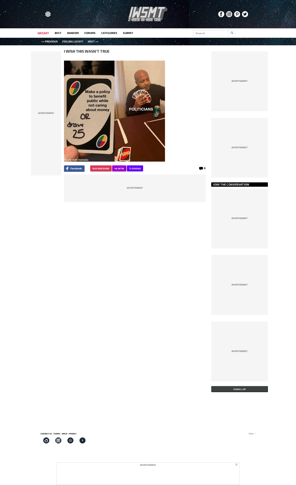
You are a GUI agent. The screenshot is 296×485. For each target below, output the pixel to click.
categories (109, 33)
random (73, 33)
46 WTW (119, 168)
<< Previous (49, 41)
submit (128, 33)
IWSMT (43, 33)
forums (90, 33)
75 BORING (135, 168)
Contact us (46, 434)
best (58, 33)
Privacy (72, 434)
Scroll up (239, 389)
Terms (56, 434)
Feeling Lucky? (72, 41)
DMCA (64, 434)
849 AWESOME (100, 168)
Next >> (93, 41)
